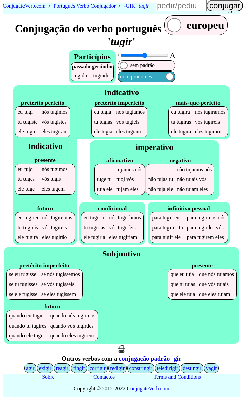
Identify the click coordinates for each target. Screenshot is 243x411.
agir (30, 380)
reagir (62, 380)
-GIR (129, 6)
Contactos (104, 388)
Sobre (48, 388)
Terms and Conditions (177, 388)
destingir (192, 380)
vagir (211, 380)
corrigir (98, 380)
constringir (140, 380)
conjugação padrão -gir (150, 369)
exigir (45, 380)
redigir (117, 380)
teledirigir (167, 380)
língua (230, 8)
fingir (79, 380)
